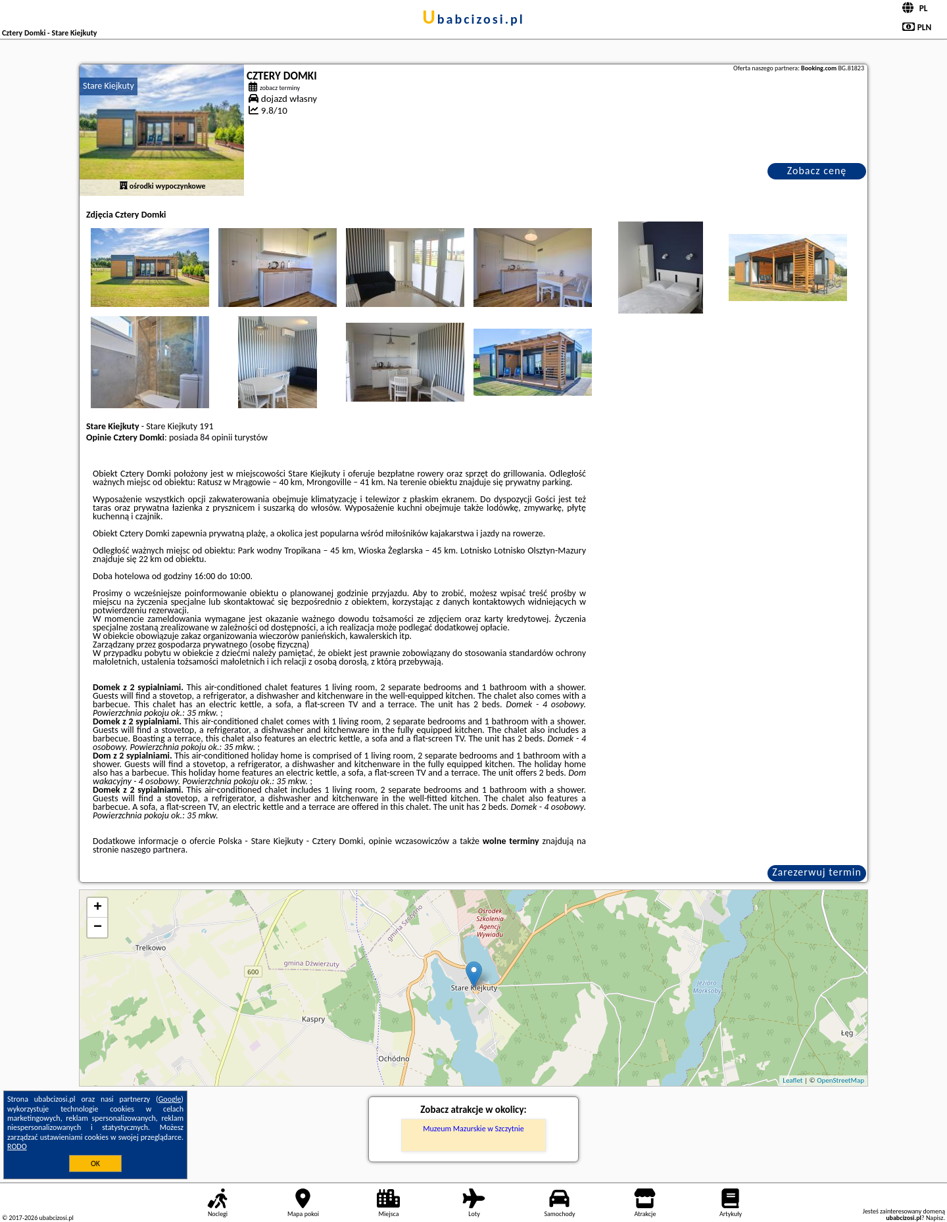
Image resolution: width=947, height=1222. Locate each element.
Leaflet (792, 1080)
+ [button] (97, 908)
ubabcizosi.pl (473, 19)
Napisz (935, 1217)
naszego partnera (153, 849)
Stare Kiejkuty (108, 85)
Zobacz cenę (817, 170)
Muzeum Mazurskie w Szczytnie (473, 1128)
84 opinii (216, 437)
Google (170, 1099)
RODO (17, 1146)
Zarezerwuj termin (817, 872)
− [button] (97, 927)
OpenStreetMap (840, 1080)
